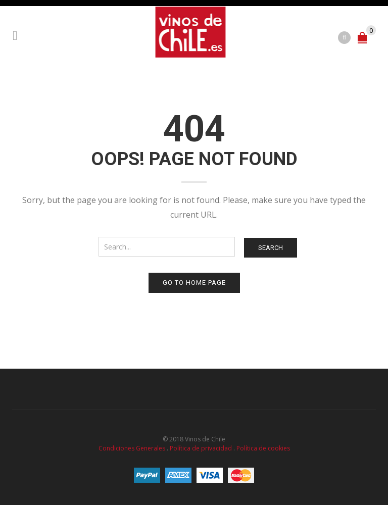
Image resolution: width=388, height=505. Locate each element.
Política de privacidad (201, 448)
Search (270, 247)
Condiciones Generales (132, 448)
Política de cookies (263, 448)
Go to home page (194, 282)
